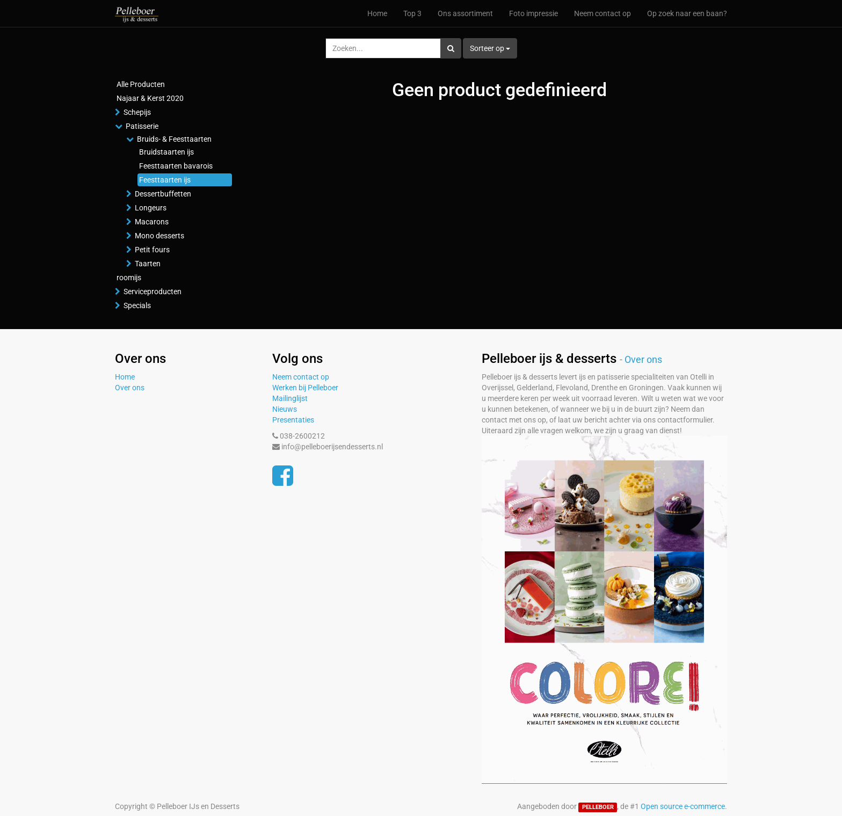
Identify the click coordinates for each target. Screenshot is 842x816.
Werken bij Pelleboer (305, 387)
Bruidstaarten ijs (166, 152)
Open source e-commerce (683, 806)
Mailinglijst (290, 398)
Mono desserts (159, 235)
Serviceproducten (153, 291)
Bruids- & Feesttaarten (174, 139)
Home (125, 377)
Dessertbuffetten (163, 194)
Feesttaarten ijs (165, 180)
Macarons (152, 221)
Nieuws (284, 409)
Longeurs (150, 207)
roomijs (129, 277)
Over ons (129, 387)
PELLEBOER (598, 807)
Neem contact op (300, 377)
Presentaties (293, 420)
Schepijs (137, 112)
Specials (137, 305)
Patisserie (142, 126)
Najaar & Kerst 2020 (150, 98)
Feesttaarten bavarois (176, 166)
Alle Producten (141, 84)
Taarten (148, 263)
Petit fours (152, 249)
